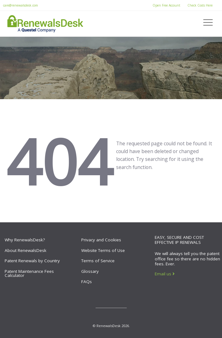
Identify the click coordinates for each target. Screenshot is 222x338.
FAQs (86, 281)
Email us (165, 274)
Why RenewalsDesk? (25, 240)
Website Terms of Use (103, 250)
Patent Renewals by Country (32, 260)
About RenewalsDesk (25, 250)
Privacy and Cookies (101, 240)
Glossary (90, 271)
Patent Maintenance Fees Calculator (29, 273)
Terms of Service (98, 260)
